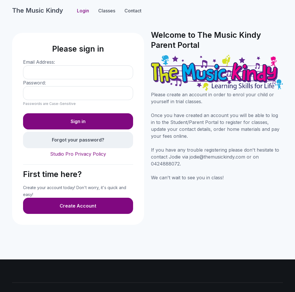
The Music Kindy (37, 10)
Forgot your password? (78, 140)
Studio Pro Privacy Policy (78, 154)
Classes (106, 11)
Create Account (78, 206)
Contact (132, 11)
